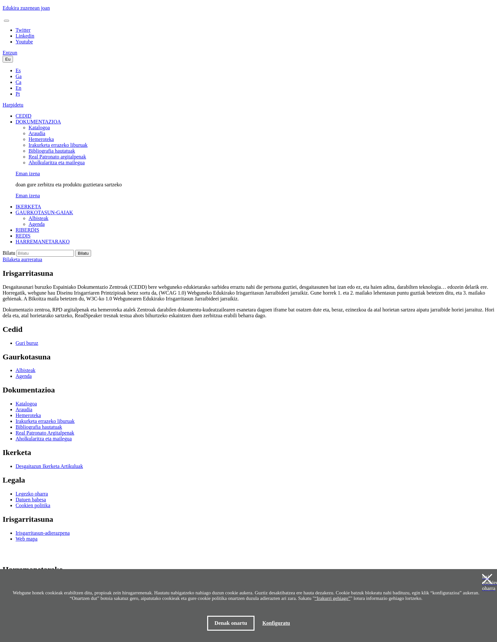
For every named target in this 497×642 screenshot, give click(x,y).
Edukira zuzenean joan (26, 8)
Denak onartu (231, 623)
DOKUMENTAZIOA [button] (38, 121)
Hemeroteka (41, 139)
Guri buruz (27, 343)
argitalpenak (57, 156)
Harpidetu (13, 105)
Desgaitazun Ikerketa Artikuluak (49, 466)
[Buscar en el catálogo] (45, 253)
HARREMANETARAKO (43, 241)
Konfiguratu (276, 623)
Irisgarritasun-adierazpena (43, 533)
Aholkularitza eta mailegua (57, 162)
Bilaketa (22, 259)
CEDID (23, 116)
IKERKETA (28, 206)
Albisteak (38, 218)
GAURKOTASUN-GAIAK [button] (44, 212)
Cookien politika (33, 505)
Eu (7, 59)
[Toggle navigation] (6, 21)
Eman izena (28, 173)
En (18, 88)
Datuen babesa (31, 499)
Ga (19, 76)
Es (18, 70)
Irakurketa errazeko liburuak (58, 145)
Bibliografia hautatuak (52, 151)
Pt (18, 94)
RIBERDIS (27, 230)
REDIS (23, 236)
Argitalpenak (45, 433)
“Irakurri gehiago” (332, 598)
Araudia (37, 133)
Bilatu (9, 253)
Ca (18, 82)
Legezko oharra (32, 493)
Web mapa (27, 539)
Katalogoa (39, 127)
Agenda (37, 224)
